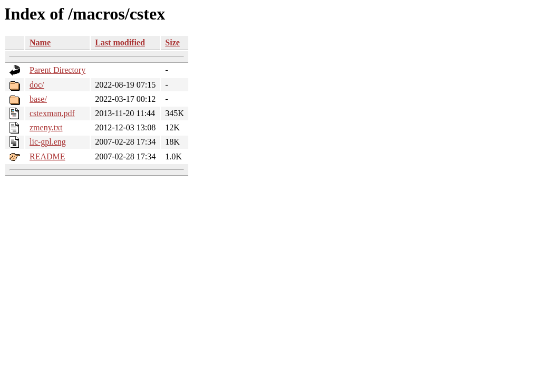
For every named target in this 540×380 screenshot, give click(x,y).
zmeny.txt (46, 127)
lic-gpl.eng (48, 141)
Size (172, 42)
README (47, 156)
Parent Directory (57, 69)
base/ (38, 98)
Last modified (120, 42)
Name (40, 42)
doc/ (37, 84)
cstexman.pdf (52, 113)
